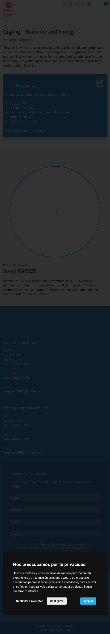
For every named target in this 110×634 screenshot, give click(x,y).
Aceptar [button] (88, 601)
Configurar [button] (56, 601)
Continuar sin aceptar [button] (29, 601)
